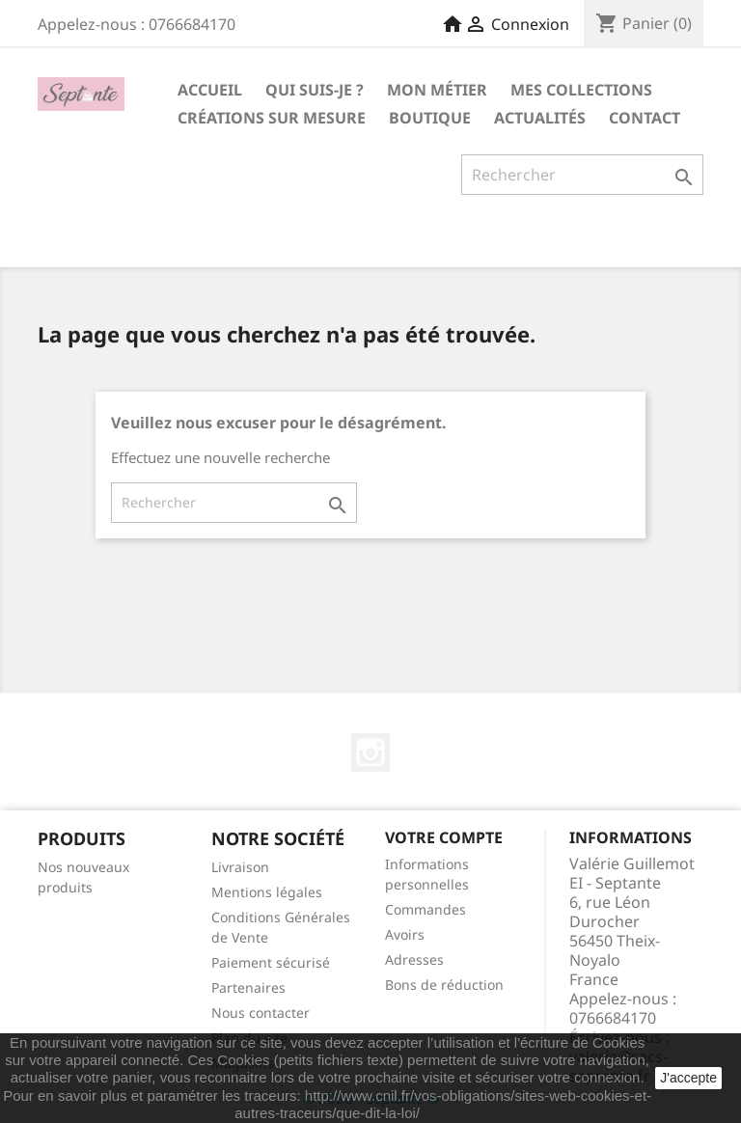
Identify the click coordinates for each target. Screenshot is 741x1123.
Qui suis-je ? (314, 89)
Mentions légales (266, 892)
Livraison (240, 867)
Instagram (370, 752)
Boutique (430, 117)
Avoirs (405, 934)
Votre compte (444, 837)
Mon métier (437, 89)
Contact (644, 117)
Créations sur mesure (272, 117)
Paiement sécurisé (270, 962)
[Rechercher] (582, 174)
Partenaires (248, 987)
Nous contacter (260, 1012)
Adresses (414, 959)
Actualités (540, 117)
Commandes (425, 909)
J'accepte (688, 1077)
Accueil (210, 89)
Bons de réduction (444, 984)
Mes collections (581, 89)
